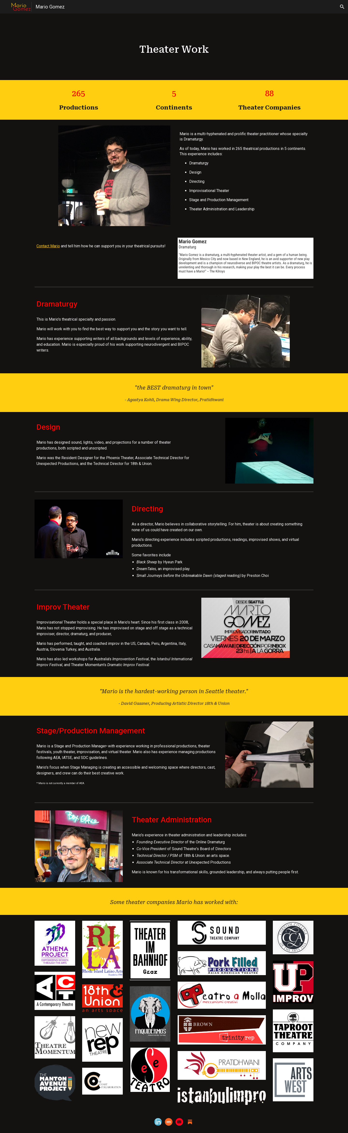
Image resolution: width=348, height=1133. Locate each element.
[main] (174, 47)
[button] (342, 7)
